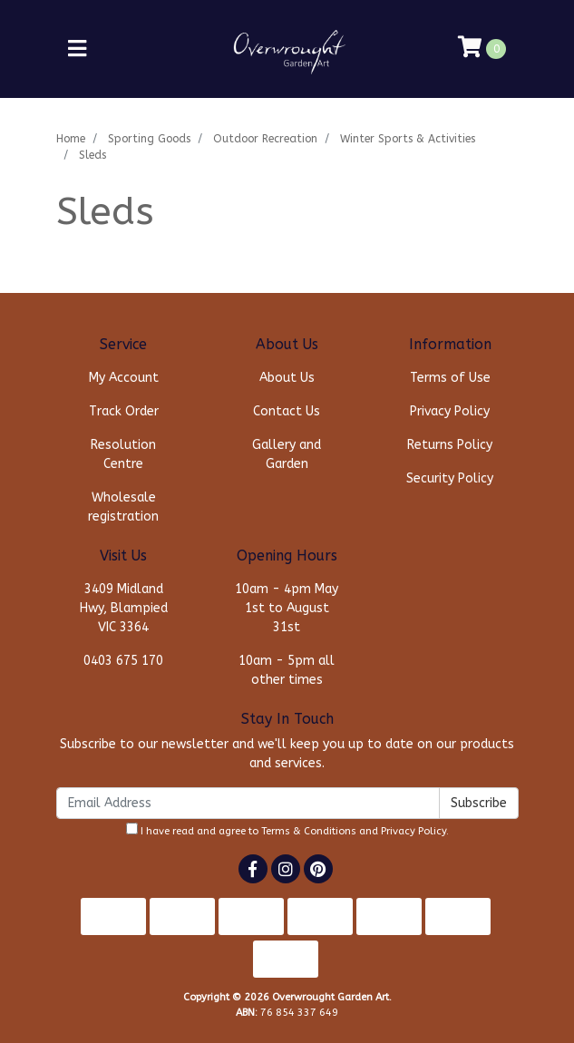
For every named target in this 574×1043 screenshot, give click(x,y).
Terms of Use (450, 377)
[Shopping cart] (482, 48)
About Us (287, 377)
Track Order (124, 411)
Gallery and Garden (286, 454)
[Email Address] (248, 803)
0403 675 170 (123, 660)
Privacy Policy (450, 411)
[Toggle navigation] (77, 49)
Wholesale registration (123, 507)
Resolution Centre (123, 454)
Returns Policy (449, 445)
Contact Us (286, 411)
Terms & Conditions (308, 831)
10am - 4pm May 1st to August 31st (286, 608)
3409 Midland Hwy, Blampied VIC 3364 (124, 608)
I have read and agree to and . (287, 830)
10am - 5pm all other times (286, 670)
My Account (124, 377)
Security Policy (449, 478)
